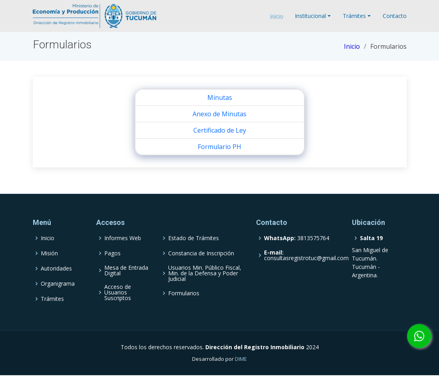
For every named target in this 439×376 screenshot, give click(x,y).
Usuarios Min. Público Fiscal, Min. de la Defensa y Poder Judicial (204, 273)
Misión (49, 253)
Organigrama (58, 283)
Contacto (395, 16)
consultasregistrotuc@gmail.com (306, 255)
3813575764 (296, 238)
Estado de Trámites (193, 238)
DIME (241, 358)
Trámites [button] (354, 16)
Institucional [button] (310, 16)
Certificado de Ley (219, 130)
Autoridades (56, 268)
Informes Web (122, 238)
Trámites (52, 299)
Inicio (276, 16)
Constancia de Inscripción (201, 253)
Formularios (183, 293)
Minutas (219, 97)
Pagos (112, 253)
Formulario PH (219, 146)
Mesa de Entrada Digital (126, 270)
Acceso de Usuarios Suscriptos (117, 292)
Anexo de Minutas (219, 113)
